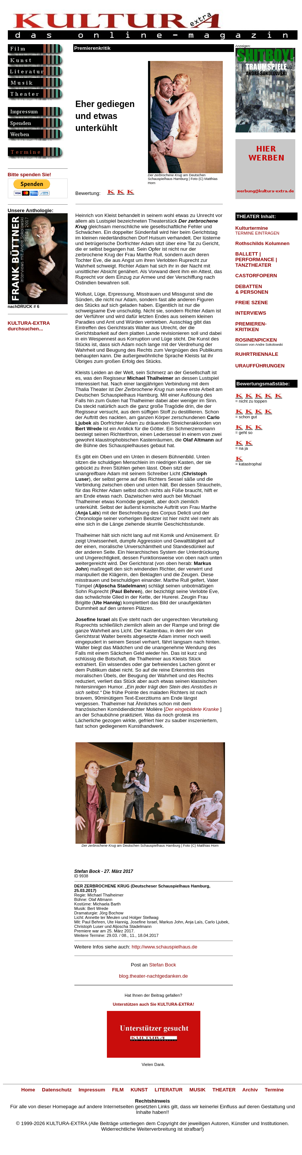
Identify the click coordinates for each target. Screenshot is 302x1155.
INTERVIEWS (250, 313)
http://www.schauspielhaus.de (164, 947)
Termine (274, 1090)
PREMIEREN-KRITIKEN (251, 326)
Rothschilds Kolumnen (262, 243)
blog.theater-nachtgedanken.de (153, 976)
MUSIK (197, 1090)
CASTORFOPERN (256, 275)
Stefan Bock (162, 965)
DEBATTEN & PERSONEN (251, 289)
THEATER (223, 1090)
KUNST (139, 1090)
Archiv (250, 1090)
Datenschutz (56, 1090)
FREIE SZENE (251, 302)
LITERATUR (169, 1090)
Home (28, 1090)
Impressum (91, 1090)
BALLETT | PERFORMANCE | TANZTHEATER (256, 259)
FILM (118, 1090)
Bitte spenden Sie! (29, 174)
